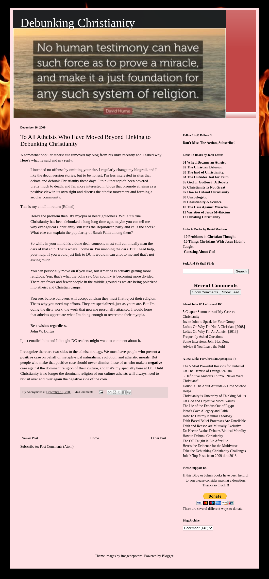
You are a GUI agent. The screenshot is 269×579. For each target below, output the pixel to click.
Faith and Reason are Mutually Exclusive (212, 426)
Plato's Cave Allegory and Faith (205, 411)
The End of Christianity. (205, 172)
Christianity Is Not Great (206, 187)
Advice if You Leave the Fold (204, 347)
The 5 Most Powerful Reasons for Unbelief (213, 366)
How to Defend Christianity (208, 192)
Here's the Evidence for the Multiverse (210, 446)
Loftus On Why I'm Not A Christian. (208, 327)
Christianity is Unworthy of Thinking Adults (214, 396)
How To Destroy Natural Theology (207, 416)
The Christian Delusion (204, 167)
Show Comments (205, 292)
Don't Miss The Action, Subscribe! (209, 143)
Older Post (158, 438)
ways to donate (231, 509)
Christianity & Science (204, 202)
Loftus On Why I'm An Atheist (204, 332)
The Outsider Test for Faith (208, 177)
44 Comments (84, 392)
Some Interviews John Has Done (206, 341)
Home (94, 438)
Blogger (167, 556)
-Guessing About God (199, 252)
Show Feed (230, 292)
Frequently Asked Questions (203, 337)
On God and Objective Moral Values (209, 401)
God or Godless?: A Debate (207, 182)
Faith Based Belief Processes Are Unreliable (214, 421)
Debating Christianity (203, 217)
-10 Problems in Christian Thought (209, 237)
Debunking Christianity (77, 23)
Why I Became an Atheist (206, 162)
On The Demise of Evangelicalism (207, 371)
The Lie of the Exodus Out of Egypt (208, 406)
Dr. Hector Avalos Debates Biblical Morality (214, 431)
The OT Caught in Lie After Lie (205, 441)
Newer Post (30, 438)
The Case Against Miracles (207, 207)
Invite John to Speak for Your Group (208, 322)
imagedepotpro (131, 556)
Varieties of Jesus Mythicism (208, 212)
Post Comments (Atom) (57, 446)
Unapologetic (197, 197)
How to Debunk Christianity (203, 436)
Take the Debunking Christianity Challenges (214, 451)
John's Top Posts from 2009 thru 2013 (210, 456)
